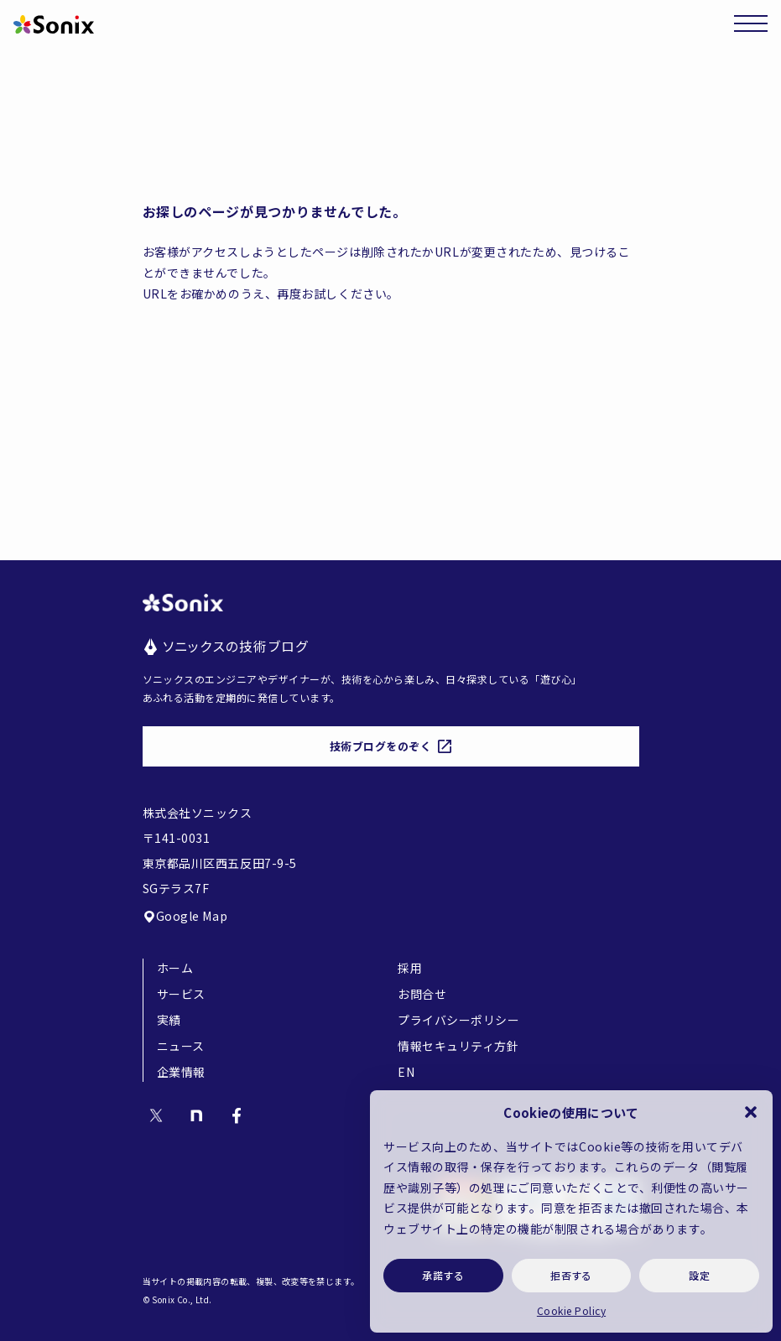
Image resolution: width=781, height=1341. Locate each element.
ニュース (181, 1045)
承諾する (443, 1275)
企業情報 (181, 1071)
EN (406, 1071)
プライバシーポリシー (459, 1019)
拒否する (571, 1275)
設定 (699, 1275)
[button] (750, 1112)
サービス (181, 993)
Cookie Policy (571, 1310)
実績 (169, 1019)
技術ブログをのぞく (391, 746)
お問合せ (422, 993)
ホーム (175, 967)
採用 (410, 967)
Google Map (185, 915)
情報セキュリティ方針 (458, 1045)
